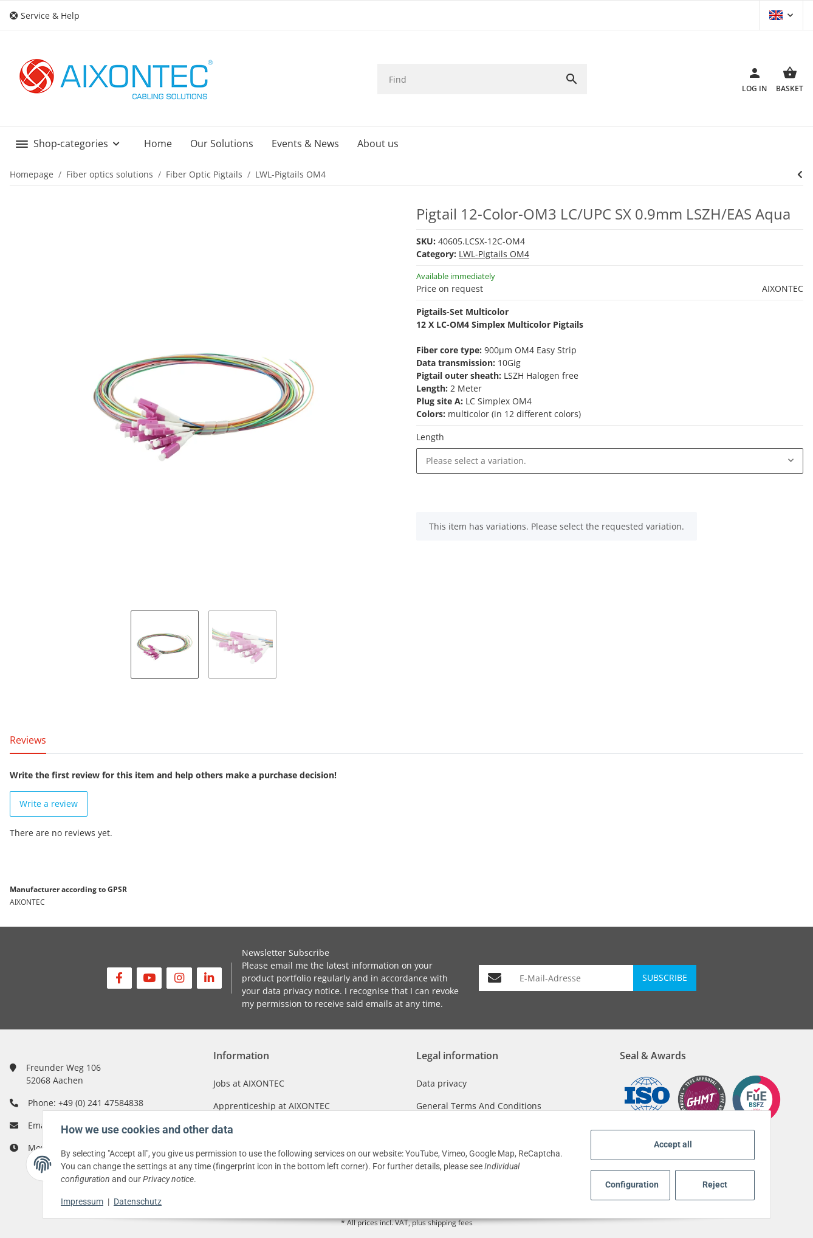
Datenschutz (139, 1201)
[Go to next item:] (800, 174)
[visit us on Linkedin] (209, 978)
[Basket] (785, 79)
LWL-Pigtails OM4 (494, 254)
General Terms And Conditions (478, 1106)
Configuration (631, 1184)
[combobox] (609, 461)
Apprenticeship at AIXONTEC (271, 1106)
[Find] (467, 79)
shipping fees (450, 1222)
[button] (49, 15)
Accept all (672, 1144)
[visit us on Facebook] (119, 978)
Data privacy (441, 1083)
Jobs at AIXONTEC (248, 1083)
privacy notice (311, 991)
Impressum (83, 1201)
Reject (713, 1184)
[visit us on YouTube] (149, 978)
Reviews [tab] (28, 740)
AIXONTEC (782, 288)
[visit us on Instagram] (178, 978)
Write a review (48, 803)
